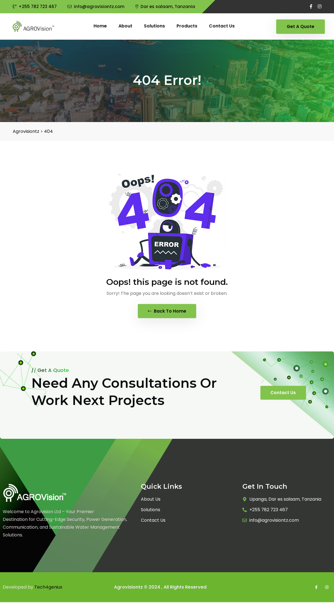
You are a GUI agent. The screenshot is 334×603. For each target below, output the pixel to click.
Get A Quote (300, 26)
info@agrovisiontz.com (96, 6)
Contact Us (283, 393)
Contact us (222, 26)
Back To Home (167, 311)
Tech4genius (48, 588)
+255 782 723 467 (35, 6)
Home (100, 26)
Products (187, 26)
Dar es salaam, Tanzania (165, 6)
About (125, 26)
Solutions (154, 26)
